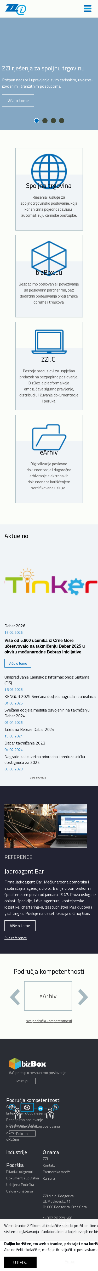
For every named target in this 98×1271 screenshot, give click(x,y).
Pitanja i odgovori (19, 1171)
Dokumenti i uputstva (22, 1178)
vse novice (38, 777)
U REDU (20, 1262)
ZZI (45, 1158)
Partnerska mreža (57, 1171)
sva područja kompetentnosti (49, 1020)
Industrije (16, 1152)
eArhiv (11, 1132)
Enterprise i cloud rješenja (26, 1113)
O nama (51, 1152)
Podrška (15, 1165)
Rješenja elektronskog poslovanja (33, 1126)
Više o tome (18, 100)
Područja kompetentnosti (33, 1100)
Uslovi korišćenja (19, 1191)
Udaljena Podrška (20, 1184)
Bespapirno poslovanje (24, 1119)
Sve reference (15, 937)
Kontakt (49, 1165)
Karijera (49, 1178)
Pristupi (22, 1081)
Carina (11, 1106)
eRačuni (12, 1139)
